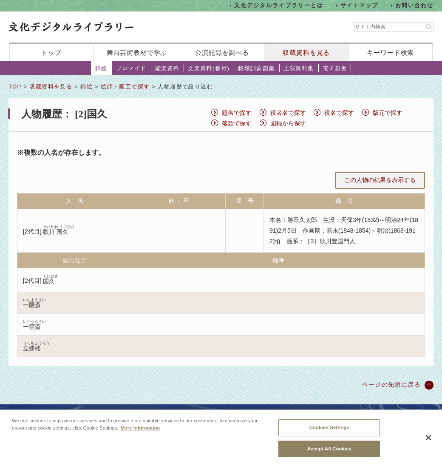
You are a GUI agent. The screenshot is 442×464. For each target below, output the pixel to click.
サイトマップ (359, 5)
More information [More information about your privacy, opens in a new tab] (140, 432)
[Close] (428, 442)
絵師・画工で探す (125, 86)
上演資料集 (298, 68)
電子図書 (335, 68)
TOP (14, 86)
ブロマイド (131, 68)
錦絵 (101, 68)
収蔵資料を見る (306, 52)
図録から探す (288, 123)
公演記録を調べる (222, 52)
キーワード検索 (390, 52)
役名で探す (339, 112)
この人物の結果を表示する (380, 179)
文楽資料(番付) (209, 68)
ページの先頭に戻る (391, 384)
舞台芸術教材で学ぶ (137, 52)
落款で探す (237, 123)
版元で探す (387, 112)
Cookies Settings (329, 431)
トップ (51, 52)
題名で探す (237, 112)
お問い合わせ (414, 5)
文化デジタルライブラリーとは (278, 5)
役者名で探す (288, 112)
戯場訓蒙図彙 (256, 68)
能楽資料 (167, 68)
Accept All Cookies (329, 452)
